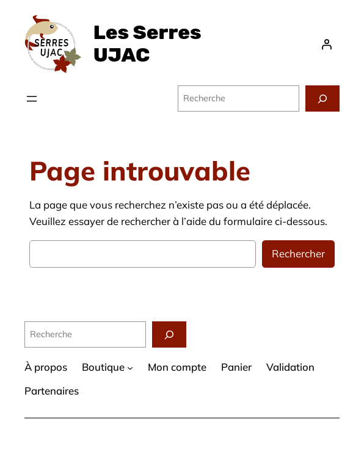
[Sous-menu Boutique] (130, 368)
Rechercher (298, 253)
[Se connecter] (327, 44)
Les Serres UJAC (147, 43)
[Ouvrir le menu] (31, 98)
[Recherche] (322, 98)
